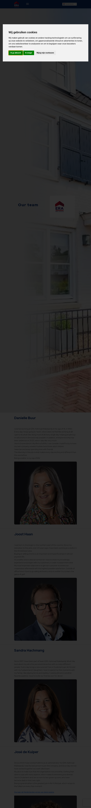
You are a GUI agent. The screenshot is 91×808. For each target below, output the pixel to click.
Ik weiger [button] (28, 53)
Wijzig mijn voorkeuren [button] (45, 53)
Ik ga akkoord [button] (16, 53)
